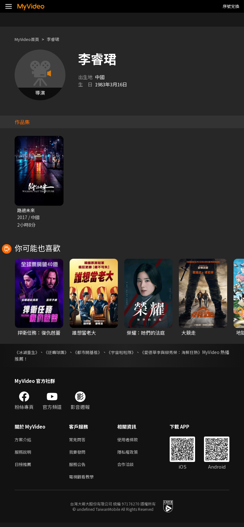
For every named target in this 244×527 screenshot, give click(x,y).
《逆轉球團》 (63, 353)
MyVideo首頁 (29, 39)
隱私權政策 (133, 453)
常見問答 (78, 440)
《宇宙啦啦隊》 (139, 353)
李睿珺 (58, 39)
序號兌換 (231, 6)
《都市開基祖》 (99, 353)
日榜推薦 (24, 467)
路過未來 (26, 210)
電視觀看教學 (83, 480)
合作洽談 (130, 467)
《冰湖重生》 (28, 353)
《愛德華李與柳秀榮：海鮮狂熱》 (196, 353)
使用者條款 (133, 440)
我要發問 (78, 453)
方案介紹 (24, 440)
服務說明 (24, 453)
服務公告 (78, 467)
